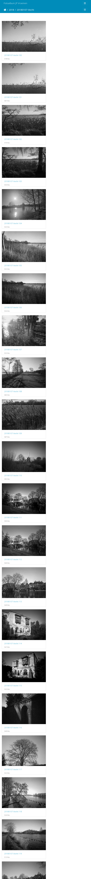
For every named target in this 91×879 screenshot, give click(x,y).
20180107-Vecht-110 (13, 256)
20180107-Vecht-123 (58, 498)
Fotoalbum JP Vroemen (15, 3)
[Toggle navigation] (84, 3)
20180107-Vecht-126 (13, 579)
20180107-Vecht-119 (58, 417)
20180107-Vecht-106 (13, 175)
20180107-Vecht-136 (13, 782)
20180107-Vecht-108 (13, 215)
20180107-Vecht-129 (58, 620)
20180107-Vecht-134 (13, 741)
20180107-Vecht (25, 9)
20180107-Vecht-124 (13, 539)
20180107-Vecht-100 (13, 53)
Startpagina (5, 9)
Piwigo (55, 874)
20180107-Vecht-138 (13, 822)
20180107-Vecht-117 (58, 377)
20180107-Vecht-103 (58, 94)
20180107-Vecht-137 (58, 782)
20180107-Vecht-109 (58, 215)
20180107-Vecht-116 (13, 377)
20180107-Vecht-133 (58, 701)
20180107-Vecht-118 (13, 417)
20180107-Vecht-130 (13, 660)
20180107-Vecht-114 (13, 337)
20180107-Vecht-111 (58, 256)
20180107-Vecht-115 (58, 337)
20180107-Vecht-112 (13, 296)
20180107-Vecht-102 (13, 94)
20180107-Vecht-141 (13, 863)
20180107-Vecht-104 (13, 134)
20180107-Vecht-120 (13, 458)
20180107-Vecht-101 (58, 53)
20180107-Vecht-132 (13, 701)
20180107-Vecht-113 (58, 296)
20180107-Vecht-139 (58, 822)
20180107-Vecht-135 (58, 741)
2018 (11, 9)
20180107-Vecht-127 (58, 579)
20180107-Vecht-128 (13, 620)
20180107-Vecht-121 (58, 458)
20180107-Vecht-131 (58, 660)
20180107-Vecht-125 (58, 539)
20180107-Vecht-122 (13, 498)
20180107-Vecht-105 (58, 134)
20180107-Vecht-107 (58, 175)
